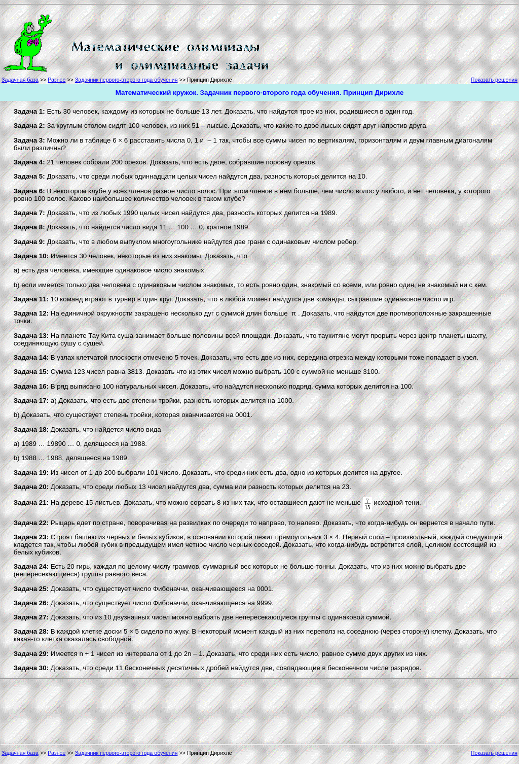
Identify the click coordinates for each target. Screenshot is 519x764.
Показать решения (494, 80)
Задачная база (20, 80)
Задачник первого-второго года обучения (126, 80)
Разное (56, 80)
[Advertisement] (316, 41)
